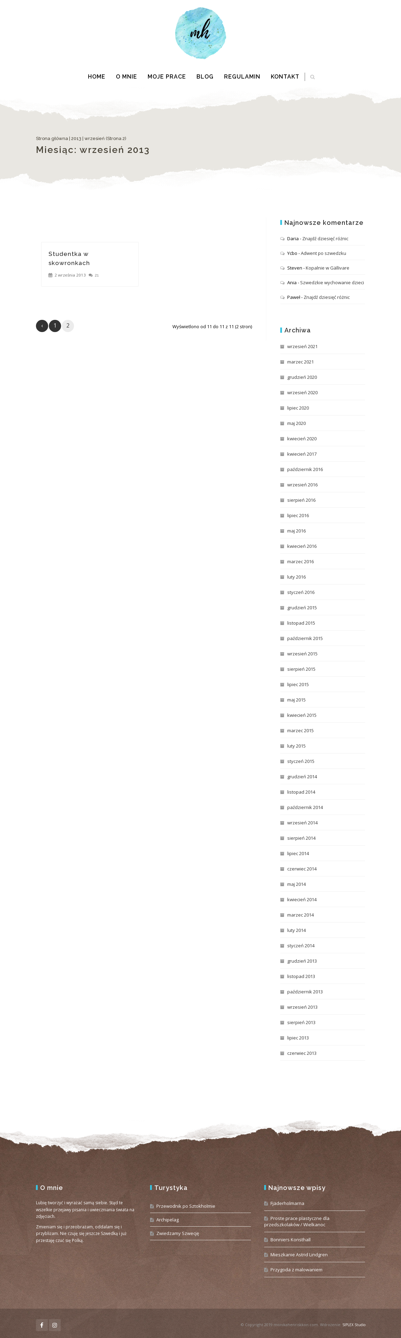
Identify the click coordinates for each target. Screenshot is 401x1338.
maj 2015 (296, 700)
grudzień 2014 (302, 776)
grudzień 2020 (302, 377)
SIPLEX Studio (353, 1324)
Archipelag (167, 1219)
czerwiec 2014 (302, 869)
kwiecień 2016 (302, 546)
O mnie (126, 76)
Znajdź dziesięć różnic (325, 238)
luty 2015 (296, 746)
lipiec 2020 (298, 408)
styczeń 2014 (300, 945)
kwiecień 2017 (302, 454)
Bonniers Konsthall (290, 1239)
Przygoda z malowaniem (296, 1269)
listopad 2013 (301, 976)
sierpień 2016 (301, 500)
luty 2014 (296, 930)
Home (96, 76)
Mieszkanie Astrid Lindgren (299, 1254)
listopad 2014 (301, 792)
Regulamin (242, 76)
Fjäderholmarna (287, 1203)
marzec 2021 (300, 362)
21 (97, 275)
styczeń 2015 (300, 761)
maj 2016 (296, 531)
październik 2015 (305, 638)
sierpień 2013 (301, 1022)
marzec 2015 (300, 730)
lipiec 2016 (298, 515)
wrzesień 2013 (302, 1007)
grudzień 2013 (302, 961)
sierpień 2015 (301, 669)
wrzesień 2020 (302, 392)
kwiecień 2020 (302, 438)
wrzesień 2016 (302, 484)
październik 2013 (305, 991)
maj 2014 (296, 884)
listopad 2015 (301, 623)
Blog (205, 76)
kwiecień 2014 (302, 899)
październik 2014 (305, 807)
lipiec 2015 (298, 684)
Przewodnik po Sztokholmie (185, 1206)
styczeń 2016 (300, 592)
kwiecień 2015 (302, 715)
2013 (76, 138)
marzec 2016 (300, 561)
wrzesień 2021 (302, 346)
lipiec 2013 (298, 1038)
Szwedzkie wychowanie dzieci (332, 282)
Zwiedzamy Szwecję (177, 1233)
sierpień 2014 (301, 838)
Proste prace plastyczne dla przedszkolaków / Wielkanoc (296, 1221)
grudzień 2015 (302, 607)
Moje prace (167, 76)
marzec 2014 (300, 915)
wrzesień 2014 (302, 822)
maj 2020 (296, 423)
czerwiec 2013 (302, 1053)
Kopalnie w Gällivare (327, 268)
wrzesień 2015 (302, 653)
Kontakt (285, 76)
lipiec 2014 (298, 853)
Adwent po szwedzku (323, 253)
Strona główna (52, 138)
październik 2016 (305, 469)
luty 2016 (296, 577)
